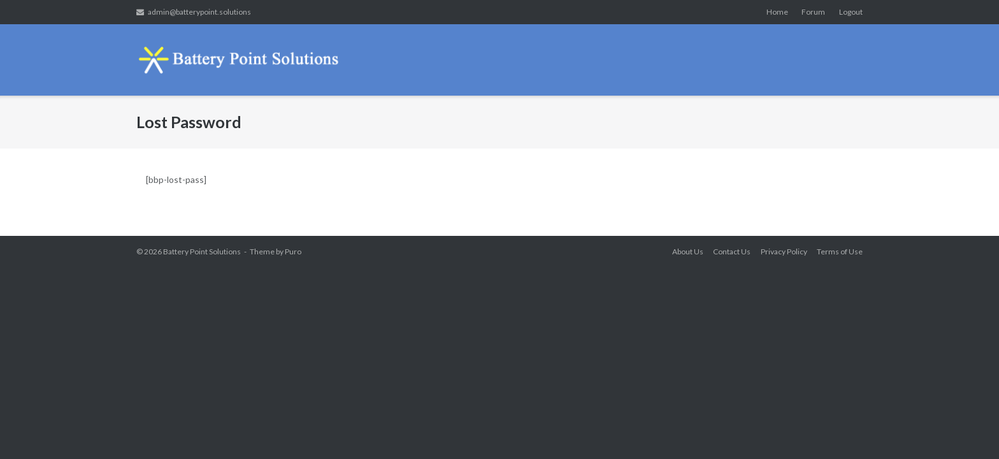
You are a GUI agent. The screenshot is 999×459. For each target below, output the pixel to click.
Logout (851, 12)
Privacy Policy (784, 251)
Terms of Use (840, 251)
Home (777, 12)
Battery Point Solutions (202, 251)
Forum (813, 12)
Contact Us (732, 251)
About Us (687, 251)
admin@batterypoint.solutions (199, 12)
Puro (293, 251)
